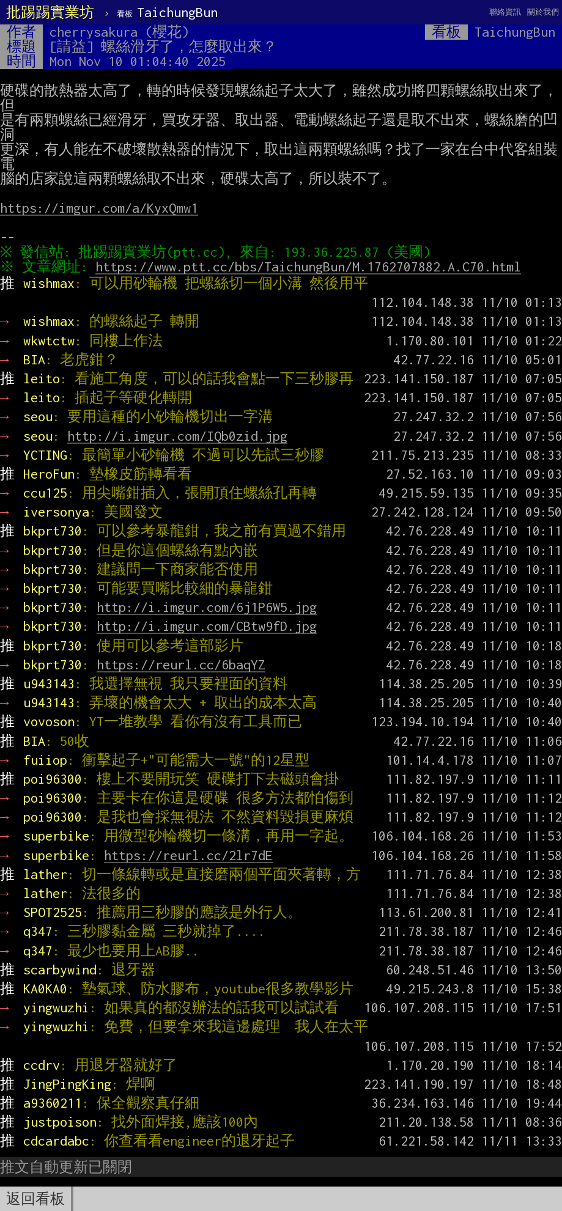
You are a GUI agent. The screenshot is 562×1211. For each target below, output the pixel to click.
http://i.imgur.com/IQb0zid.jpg (177, 436)
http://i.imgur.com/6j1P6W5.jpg (207, 607)
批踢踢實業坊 (50, 12)
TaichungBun (167, 12)
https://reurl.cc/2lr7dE (188, 855)
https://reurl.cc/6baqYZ (181, 664)
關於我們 (543, 12)
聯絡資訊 (505, 12)
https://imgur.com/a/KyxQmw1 (99, 208)
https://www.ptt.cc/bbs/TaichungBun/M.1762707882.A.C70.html (311, 266)
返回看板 (35, 1199)
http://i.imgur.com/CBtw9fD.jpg (207, 626)
